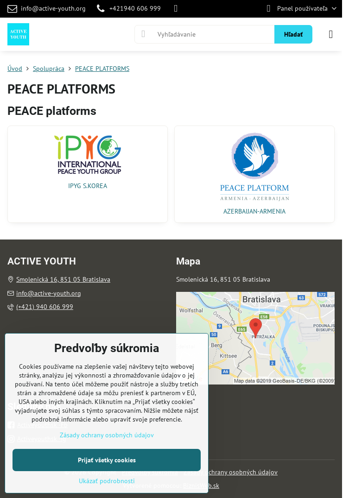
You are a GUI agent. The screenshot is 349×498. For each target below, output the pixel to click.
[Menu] (331, 34)
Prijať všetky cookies (107, 460)
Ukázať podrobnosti (107, 481)
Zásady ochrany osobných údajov (231, 472)
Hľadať (293, 34)
